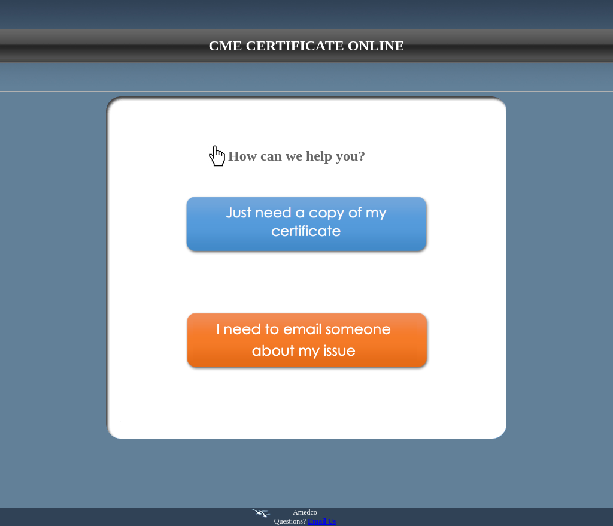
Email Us (322, 521)
